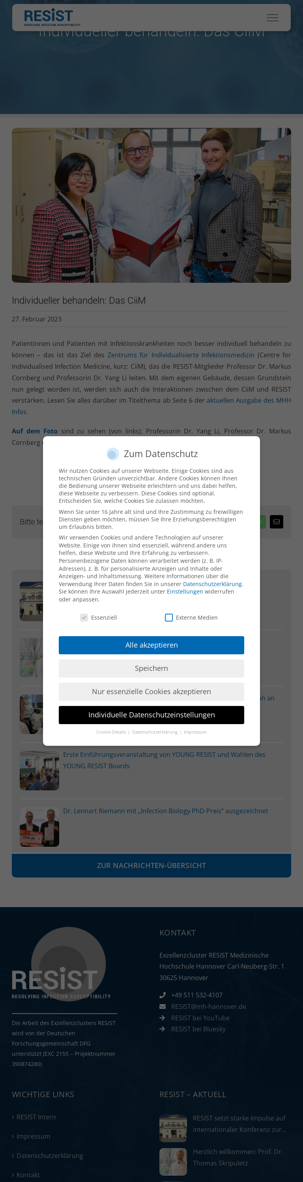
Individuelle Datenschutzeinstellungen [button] (151, 714)
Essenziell (98, 617)
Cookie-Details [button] (111, 732)
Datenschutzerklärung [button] (155, 732)
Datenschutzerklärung (212, 583)
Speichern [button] (151, 668)
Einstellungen (185, 591)
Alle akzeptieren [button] (151, 645)
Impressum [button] (195, 732)
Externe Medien (191, 617)
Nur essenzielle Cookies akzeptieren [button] (151, 691)
